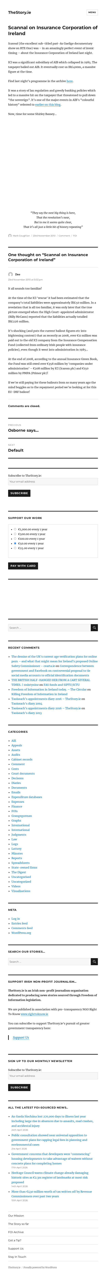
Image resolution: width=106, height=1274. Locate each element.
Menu (92, 12)
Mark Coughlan (21, 235)
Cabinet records (21, 759)
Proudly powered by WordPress (40, 1267)
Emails (15, 792)
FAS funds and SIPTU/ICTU (62, 684)
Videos (15, 886)
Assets (15, 750)
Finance (16, 806)
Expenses (17, 801)
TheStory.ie (19, 12)
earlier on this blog (48, 104)
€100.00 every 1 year (29, 538)
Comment (64, 235)
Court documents (23, 773)
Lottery (16, 848)
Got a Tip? (14, 1240)
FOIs (14, 811)
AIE (13, 740)
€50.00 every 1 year (29, 543)
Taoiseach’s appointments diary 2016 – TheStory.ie (46, 699)
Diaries (16, 783)
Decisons (17, 778)
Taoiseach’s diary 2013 (26, 713)
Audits (15, 754)
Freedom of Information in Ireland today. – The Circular (49, 689)
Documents (19, 787)
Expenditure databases (26, 797)
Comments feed (22, 928)
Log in (15, 918)
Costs (15, 769)
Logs (14, 844)
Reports (16, 858)
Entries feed (19, 923)
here (70, 81)
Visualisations (20, 891)
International (20, 825)
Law (14, 839)
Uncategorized (21, 881)
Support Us (21, 1038)
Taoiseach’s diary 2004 (26, 703)
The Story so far (18, 1223)
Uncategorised (21, 877)
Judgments (18, 834)
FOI (75, 235)
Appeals (16, 745)
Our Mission (16, 1215)
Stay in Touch (17, 1256)
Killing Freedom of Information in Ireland (39, 694)
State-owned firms (24, 867)
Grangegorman (21, 816)
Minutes (17, 853)
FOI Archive (16, 1232)
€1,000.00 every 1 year (30, 529)
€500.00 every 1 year (29, 534)
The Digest (18, 872)
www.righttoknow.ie (34, 1014)
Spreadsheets (20, 862)
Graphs (16, 820)
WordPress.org (21, 932)
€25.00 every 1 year (29, 548)
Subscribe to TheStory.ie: (25, 475)
